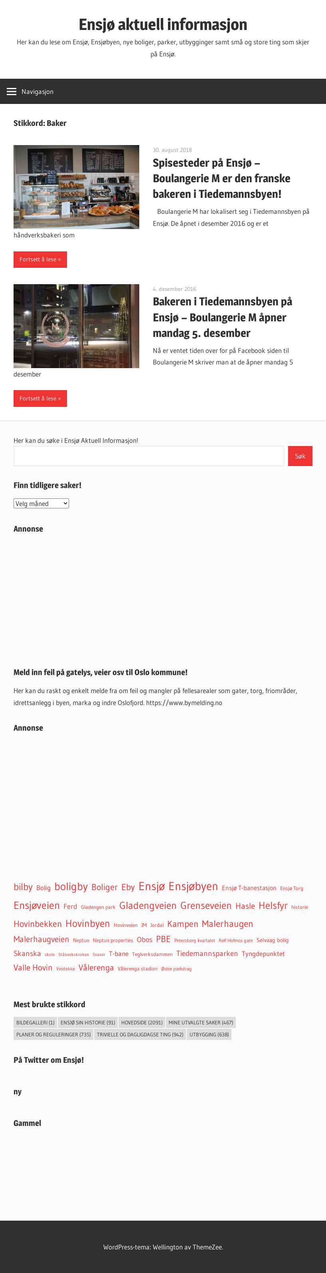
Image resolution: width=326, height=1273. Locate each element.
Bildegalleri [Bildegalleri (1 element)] (35, 1022)
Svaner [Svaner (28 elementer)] (99, 954)
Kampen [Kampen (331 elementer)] (182, 923)
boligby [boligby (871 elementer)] (71, 886)
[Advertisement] (163, 597)
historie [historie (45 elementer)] (299, 907)
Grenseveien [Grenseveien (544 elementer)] (206, 905)
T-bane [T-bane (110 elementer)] (118, 953)
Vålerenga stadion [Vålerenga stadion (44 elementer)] (138, 968)
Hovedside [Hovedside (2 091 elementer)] (142, 1022)
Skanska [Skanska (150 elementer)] (27, 953)
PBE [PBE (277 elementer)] (163, 939)
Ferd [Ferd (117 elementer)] (70, 906)
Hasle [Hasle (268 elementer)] (245, 905)
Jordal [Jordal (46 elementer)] (157, 925)
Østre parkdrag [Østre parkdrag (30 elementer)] (176, 969)
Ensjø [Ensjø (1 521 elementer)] (151, 886)
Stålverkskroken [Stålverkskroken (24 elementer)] (73, 954)
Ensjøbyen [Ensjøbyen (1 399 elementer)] (193, 886)
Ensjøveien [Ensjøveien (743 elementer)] (37, 905)
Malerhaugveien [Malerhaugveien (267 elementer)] (41, 939)
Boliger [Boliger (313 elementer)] (104, 886)
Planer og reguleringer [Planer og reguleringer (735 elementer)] (53, 1034)
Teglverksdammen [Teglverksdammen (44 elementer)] (152, 954)
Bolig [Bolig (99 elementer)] (43, 888)
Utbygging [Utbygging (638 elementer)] (209, 1034)
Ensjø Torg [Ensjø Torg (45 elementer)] (291, 888)
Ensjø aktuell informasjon (163, 24)
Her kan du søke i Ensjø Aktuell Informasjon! (76, 440)
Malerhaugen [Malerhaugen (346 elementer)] (227, 923)
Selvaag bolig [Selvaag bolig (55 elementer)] (273, 940)
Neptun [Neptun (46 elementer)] (81, 940)
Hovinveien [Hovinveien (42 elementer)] (126, 925)
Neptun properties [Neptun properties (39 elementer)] (113, 940)
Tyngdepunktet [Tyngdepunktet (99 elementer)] (263, 954)
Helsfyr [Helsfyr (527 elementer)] (273, 905)
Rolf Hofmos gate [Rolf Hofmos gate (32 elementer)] (236, 940)
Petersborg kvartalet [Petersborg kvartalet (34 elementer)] (194, 940)
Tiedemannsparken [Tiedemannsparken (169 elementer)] (207, 953)
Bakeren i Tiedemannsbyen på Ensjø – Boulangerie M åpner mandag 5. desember (222, 317)
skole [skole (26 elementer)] (50, 954)
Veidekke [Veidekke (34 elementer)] (65, 969)
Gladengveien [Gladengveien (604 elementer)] (148, 905)
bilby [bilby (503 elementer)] (23, 886)
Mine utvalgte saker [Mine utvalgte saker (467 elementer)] (201, 1022)
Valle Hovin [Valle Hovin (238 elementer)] (33, 967)
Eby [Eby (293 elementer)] (128, 887)
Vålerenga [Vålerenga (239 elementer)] (96, 967)
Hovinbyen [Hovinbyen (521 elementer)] (87, 923)
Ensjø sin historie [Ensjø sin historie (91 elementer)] (88, 1022)
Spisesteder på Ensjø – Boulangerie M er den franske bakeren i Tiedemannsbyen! (221, 178)
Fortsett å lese (38, 259)
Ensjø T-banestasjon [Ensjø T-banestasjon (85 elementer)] (249, 888)
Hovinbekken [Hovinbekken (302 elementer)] (38, 923)
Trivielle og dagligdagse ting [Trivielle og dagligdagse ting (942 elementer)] (140, 1034)
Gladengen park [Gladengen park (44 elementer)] (98, 907)
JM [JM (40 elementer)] (144, 925)
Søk (300, 456)
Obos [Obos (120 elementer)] (144, 939)
